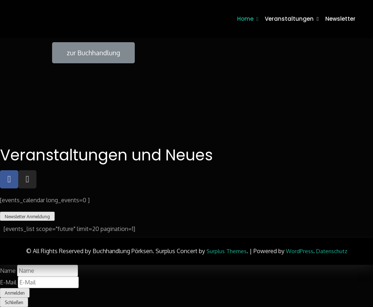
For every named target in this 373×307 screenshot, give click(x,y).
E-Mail (8, 282)
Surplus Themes (227, 251)
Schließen (14, 302)
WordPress (299, 251)
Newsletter (340, 19)
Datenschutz (331, 251)
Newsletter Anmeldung (27, 216)
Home (245, 19)
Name (8, 270)
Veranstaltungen (289, 19)
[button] (93, 52)
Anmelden (15, 293)
